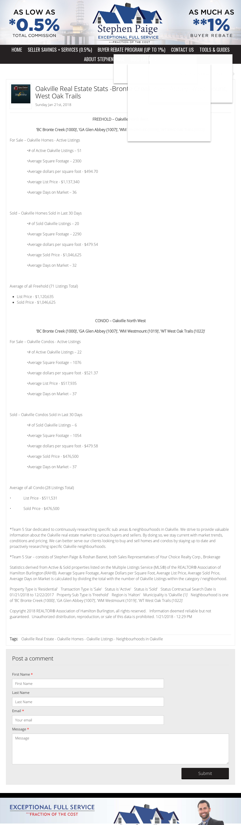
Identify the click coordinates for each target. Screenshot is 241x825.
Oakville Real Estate (37, 639)
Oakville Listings (100, 639)
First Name (22, 674)
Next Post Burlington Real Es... (207, 74)
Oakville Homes (70, 639)
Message (20, 729)
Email (18, 710)
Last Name (20, 692)
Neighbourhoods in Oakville (139, 639)
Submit (205, 773)
